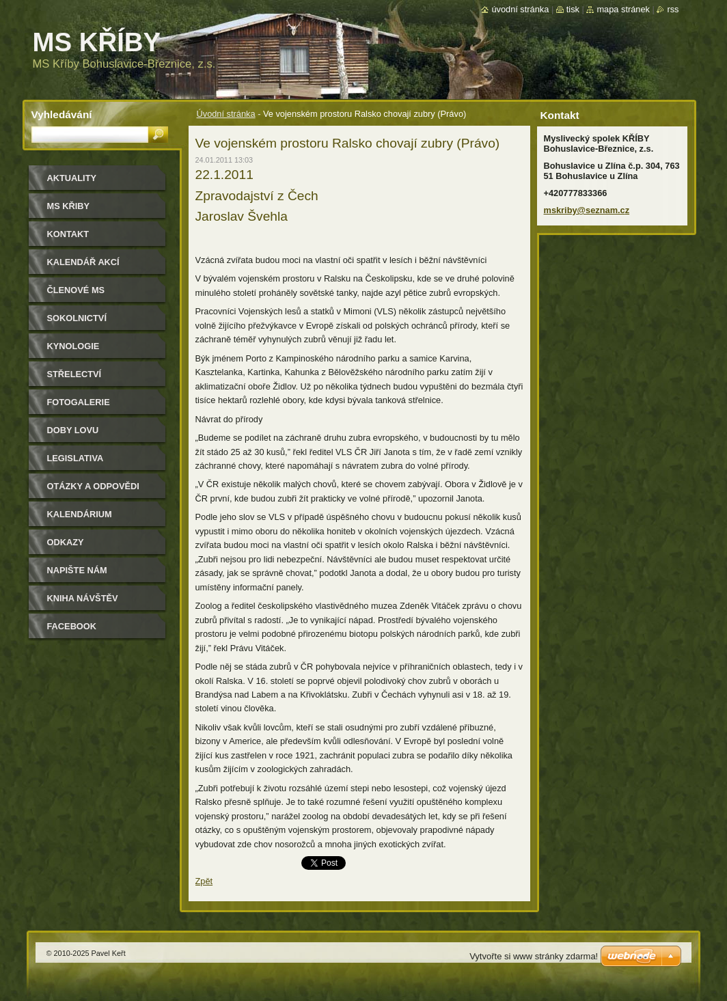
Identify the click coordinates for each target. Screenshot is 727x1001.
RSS (672, 9)
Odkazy (65, 542)
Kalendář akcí (83, 262)
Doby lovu (73, 430)
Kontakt (68, 234)
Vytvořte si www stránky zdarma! (533, 956)
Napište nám (77, 570)
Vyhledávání (61, 114)
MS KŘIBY (68, 206)
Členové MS (76, 290)
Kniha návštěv (82, 598)
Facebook (72, 626)
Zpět (204, 881)
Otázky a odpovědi (93, 486)
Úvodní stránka (226, 114)
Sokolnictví (77, 318)
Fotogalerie (78, 402)
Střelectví (74, 374)
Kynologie (73, 346)
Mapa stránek (623, 9)
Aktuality (72, 178)
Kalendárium (79, 514)
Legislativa (75, 458)
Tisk (572, 9)
